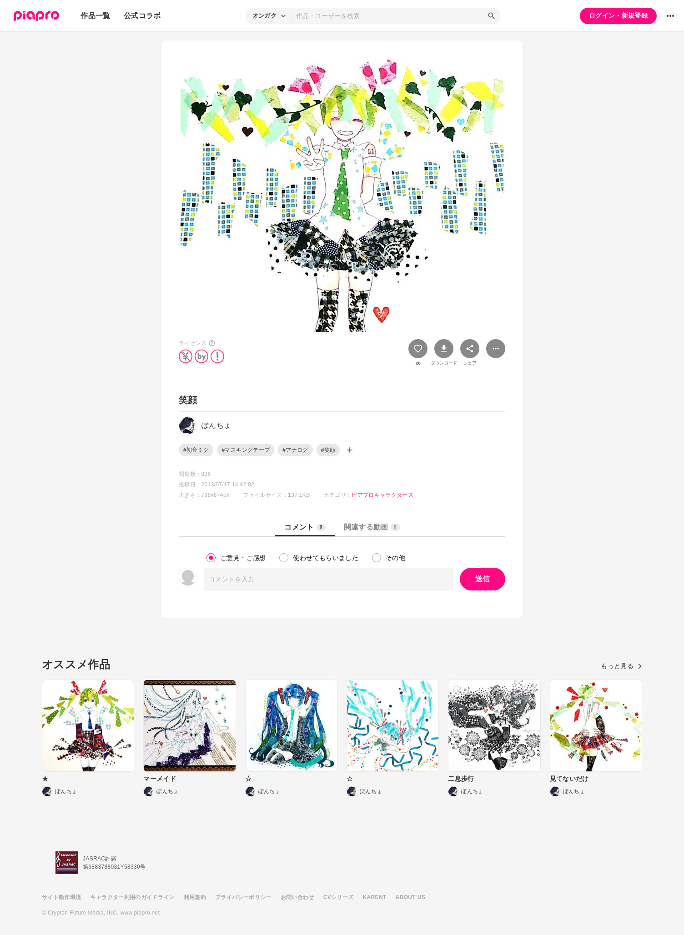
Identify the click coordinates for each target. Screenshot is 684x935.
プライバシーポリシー (243, 897)
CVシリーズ (338, 897)
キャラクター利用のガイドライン (132, 897)
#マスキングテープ (245, 450)
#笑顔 (328, 450)
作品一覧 (95, 16)
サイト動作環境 (61, 897)
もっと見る (621, 666)
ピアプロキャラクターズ (382, 495)
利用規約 (195, 897)
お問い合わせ (297, 897)
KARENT (375, 897)
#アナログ (295, 450)
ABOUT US (410, 897)
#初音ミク (196, 450)
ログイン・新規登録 (618, 15)
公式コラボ (142, 16)
